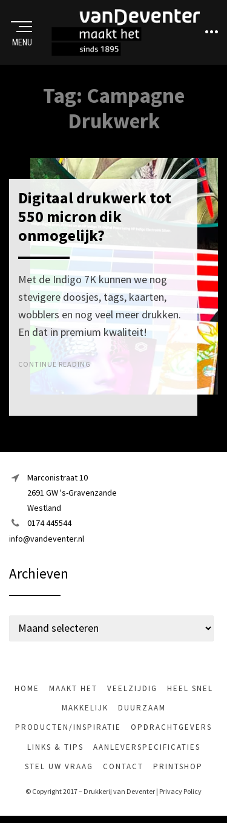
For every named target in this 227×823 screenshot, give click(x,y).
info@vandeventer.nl (46, 538)
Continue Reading (54, 364)
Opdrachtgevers (171, 727)
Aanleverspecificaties (146, 747)
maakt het (73, 688)
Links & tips (55, 747)
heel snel (190, 688)
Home (27, 688)
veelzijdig (132, 688)
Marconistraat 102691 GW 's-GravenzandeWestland (72, 492)
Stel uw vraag (59, 766)
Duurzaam (142, 708)
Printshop (178, 766)
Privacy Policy (180, 791)
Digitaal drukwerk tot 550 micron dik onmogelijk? (94, 216)
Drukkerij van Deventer (119, 791)
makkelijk (85, 708)
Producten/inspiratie (68, 727)
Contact (123, 766)
